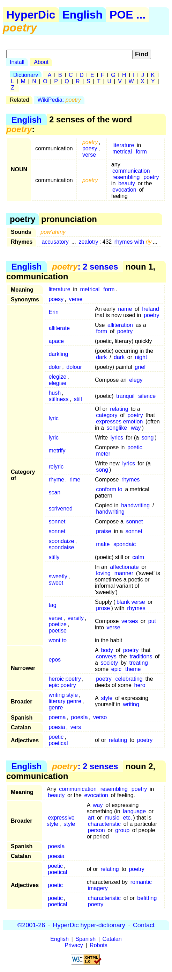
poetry (151, 177)
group (122, 830)
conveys (106, 656)
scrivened (60, 509)
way (136, 428)
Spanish (85, 939)
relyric (55, 467)
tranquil (125, 396)
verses (129, 621)
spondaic (124, 544)
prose (103, 608)
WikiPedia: (59, 100)
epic (116, 669)
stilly (53, 557)
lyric (53, 418)
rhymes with (133, 242)
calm (138, 557)
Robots (98, 945)
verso (100, 717)
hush (54, 393)
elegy (135, 380)
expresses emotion (119, 421)
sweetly (57, 576)
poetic (134, 447)
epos (54, 660)
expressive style (61, 821)
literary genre (64, 701)
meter (103, 454)
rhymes (130, 480)
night (141, 357)
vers (75, 727)
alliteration (120, 325)
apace (56, 341)
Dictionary (25, 75)
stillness (58, 399)
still (78, 399)
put (152, 621)
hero (139, 685)
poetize (57, 624)
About (41, 62)
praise (103, 531)
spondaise (61, 547)
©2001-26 (31, 924)
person (96, 830)
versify (76, 618)
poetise (57, 631)
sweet (55, 583)
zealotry (88, 242)
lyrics (117, 438)
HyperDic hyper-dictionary (89, 924)
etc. (127, 818)
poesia (56, 727)
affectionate (124, 567)
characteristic (104, 824)
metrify (56, 450)
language (134, 811)
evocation (124, 190)
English (82, 14)
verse (89, 155)
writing (131, 704)
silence (147, 396)
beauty (126, 183)
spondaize (61, 541)
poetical (58, 743)
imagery (98, 888)
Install (17, 62)
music (112, 818)
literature (123, 145)
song (148, 438)
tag (52, 605)
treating (138, 663)
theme (133, 669)
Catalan (112, 939)
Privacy (74, 945)
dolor (54, 367)
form (141, 152)
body (107, 650)
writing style (63, 695)
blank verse (131, 602)
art (91, 818)
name (125, 309)
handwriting (135, 505)
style (106, 698)
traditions (140, 656)
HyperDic (30, 14)
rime (74, 480)
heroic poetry (64, 679)
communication (131, 171)
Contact (144, 924)
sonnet (56, 521)
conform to (109, 489)
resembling (126, 177)
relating (119, 409)
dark (101, 357)
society (109, 663)
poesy (89, 148)
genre (55, 707)
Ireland (150, 309)
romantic (141, 882)
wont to (57, 640)
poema (57, 717)
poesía (79, 717)
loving (103, 573)
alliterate (58, 328)
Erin (53, 312)
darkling (58, 354)
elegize (57, 377)
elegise (57, 383)
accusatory (55, 242)
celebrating (128, 679)
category (106, 415)
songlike (116, 428)
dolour (74, 367)
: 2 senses (85, 266)
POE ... (127, 14)
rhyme (56, 480)
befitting (147, 898)
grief (140, 367)
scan (54, 492)
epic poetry (62, 685)
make (103, 544)
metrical (122, 152)
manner (123, 573)
